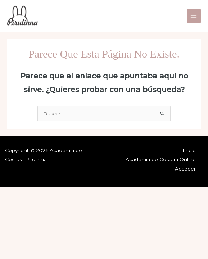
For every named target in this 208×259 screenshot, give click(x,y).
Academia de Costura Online (161, 159)
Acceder (185, 169)
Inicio (189, 150)
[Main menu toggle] (194, 16)
